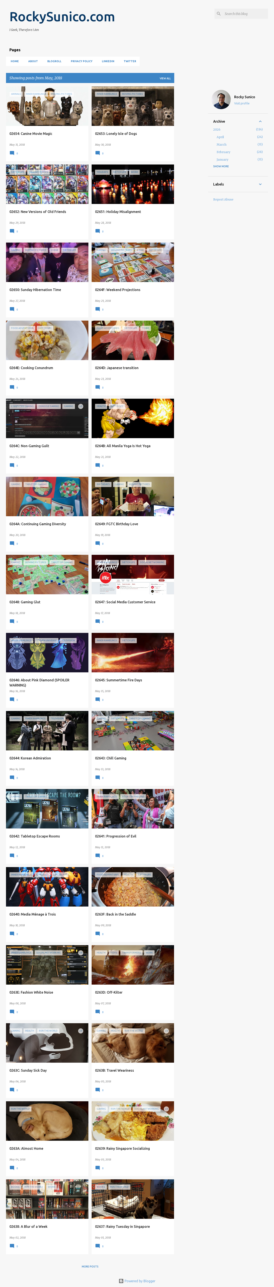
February (223, 152)
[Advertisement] (191, 150)
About (32, 61)
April (220, 137)
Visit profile (242, 103)
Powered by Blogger (137, 1281)
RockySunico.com (62, 16)
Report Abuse (223, 199)
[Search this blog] (245, 14)
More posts (90, 1266)
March (221, 144)
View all (165, 78)
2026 (216, 129)
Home (13, 61)
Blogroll (53, 61)
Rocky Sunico (244, 97)
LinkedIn (107, 61)
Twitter (128, 61)
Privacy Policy (80, 61)
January (222, 159)
